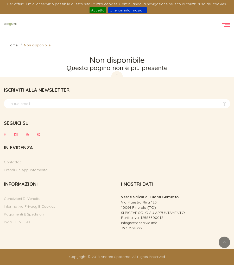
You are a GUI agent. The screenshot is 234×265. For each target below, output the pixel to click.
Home (13, 45)
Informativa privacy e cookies (29, 206)
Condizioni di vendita (22, 198)
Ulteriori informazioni (127, 10)
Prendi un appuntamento (26, 170)
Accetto (98, 10)
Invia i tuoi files (17, 222)
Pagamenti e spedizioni (24, 214)
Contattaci (13, 162)
